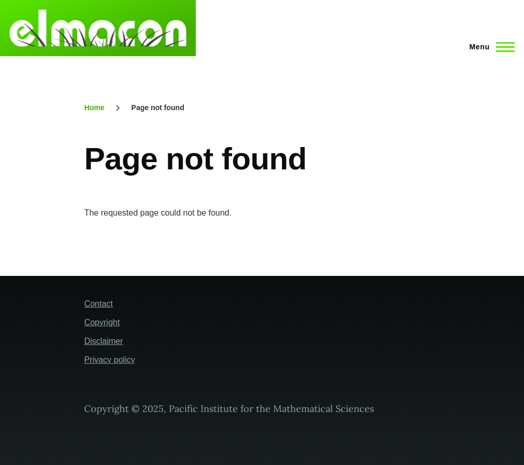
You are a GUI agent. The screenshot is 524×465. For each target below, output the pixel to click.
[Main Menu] (489, 46)
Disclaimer (103, 341)
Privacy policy (109, 359)
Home (94, 107)
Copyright (101, 322)
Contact (98, 303)
